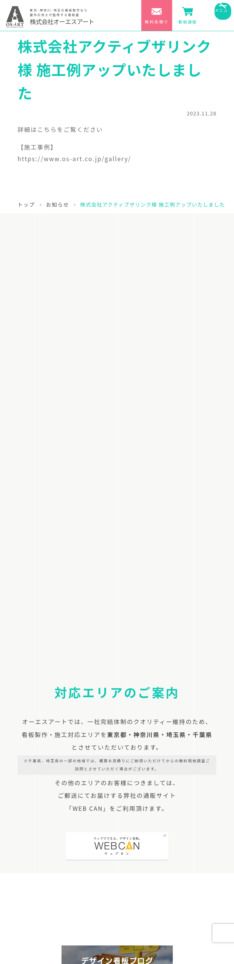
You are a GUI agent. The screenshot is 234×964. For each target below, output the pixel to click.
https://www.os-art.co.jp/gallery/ (74, 160)
